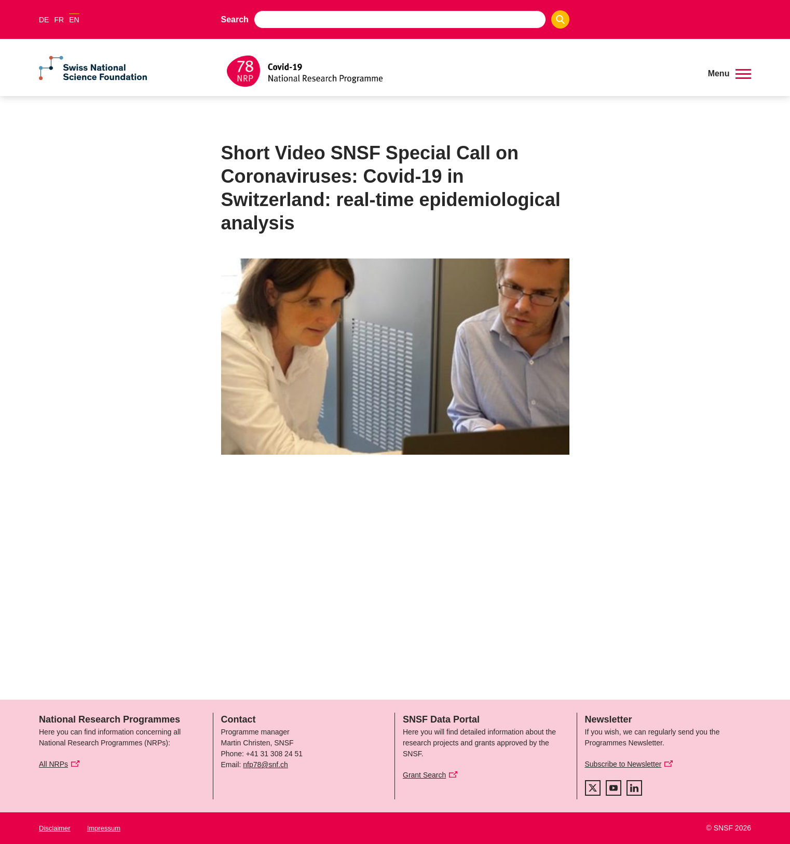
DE (44, 20)
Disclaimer (55, 828)
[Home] (459, 71)
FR (59, 20)
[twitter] (593, 788)
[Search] (560, 19)
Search (235, 19)
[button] (729, 74)
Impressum (103, 828)
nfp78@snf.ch (265, 764)
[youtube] (613, 788)
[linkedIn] (634, 788)
